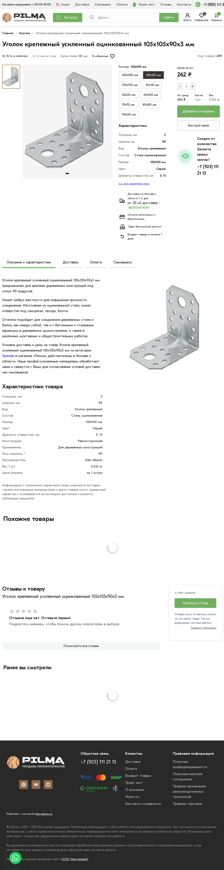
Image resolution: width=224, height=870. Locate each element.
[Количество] (186, 86)
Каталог (66, 17)
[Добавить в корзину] (198, 111)
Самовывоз (103, 4)
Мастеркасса (43, 813)
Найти (169, 18)
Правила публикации (203, 627)
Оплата (122, 4)
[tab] (67, 173)
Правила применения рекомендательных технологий (189, 791)
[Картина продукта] (67, 122)
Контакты (184, 4)
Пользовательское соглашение (188, 776)
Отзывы (166, 4)
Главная (7, 33)
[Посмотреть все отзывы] (81, 646)
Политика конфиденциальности (190, 764)
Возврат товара (138, 776)
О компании (134, 790)
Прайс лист (144, 4)
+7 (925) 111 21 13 (208, 170)
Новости (132, 797)
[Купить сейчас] (198, 126)
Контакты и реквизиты (143, 804)
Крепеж (24, 33)
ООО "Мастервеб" (74, 859)
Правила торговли (187, 804)
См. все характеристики (134, 183)
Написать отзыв (195, 603)
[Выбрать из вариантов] (130, 75)
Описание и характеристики (29, 262)
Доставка (82, 4)
